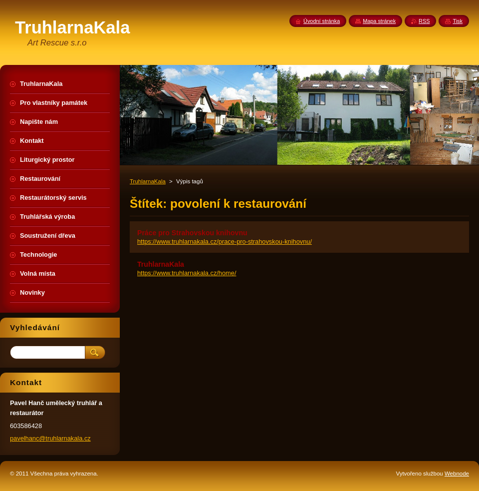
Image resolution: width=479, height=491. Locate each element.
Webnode (457, 474)
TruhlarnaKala (148, 181)
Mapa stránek (379, 21)
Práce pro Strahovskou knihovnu (192, 233)
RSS (424, 21)
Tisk (458, 21)
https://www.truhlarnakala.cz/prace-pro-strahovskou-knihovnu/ (224, 241)
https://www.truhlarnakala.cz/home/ (186, 273)
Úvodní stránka (321, 21)
